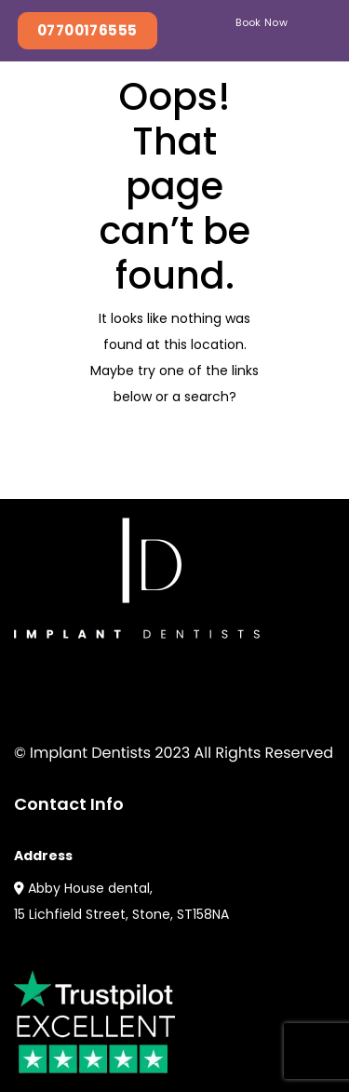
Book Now (261, 22)
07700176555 (87, 30)
